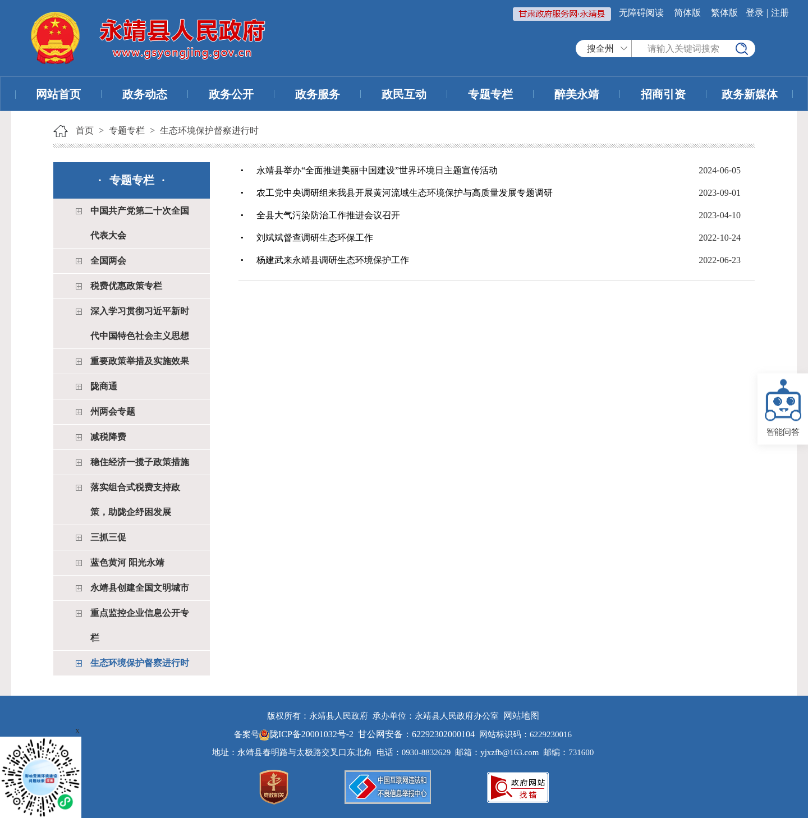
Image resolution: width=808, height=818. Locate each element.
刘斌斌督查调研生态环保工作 (314, 237)
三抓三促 (108, 537)
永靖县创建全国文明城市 (139, 587)
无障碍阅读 (641, 12)
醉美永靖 (576, 94)
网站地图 (521, 715)
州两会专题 (112, 411)
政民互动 (404, 94)
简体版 (687, 12)
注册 (780, 12)
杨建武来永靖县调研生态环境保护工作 (332, 260)
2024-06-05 (720, 170)
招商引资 (663, 94)
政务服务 (317, 94)
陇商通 (103, 386)
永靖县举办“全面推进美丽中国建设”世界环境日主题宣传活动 (377, 170)
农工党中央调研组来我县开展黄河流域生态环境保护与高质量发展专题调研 (404, 192)
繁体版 (724, 12)
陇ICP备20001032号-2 (307, 734)
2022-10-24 (720, 237)
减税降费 (108, 437)
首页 (85, 130)
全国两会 (108, 260)
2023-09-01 (720, 192)
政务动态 (144, 94)
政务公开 (231, 94)
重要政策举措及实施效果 (139, 361)
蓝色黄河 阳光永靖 (127, 562)
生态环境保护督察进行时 (209, 130)
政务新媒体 (750, 94)
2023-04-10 (720, 215)
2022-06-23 (720, 260)
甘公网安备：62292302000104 (416, 734)
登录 (755, 12)
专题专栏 (490, 94)
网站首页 (58, 94)
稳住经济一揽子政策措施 (139, 462)
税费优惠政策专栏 (126, 286)
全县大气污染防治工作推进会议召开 (328, 215)
